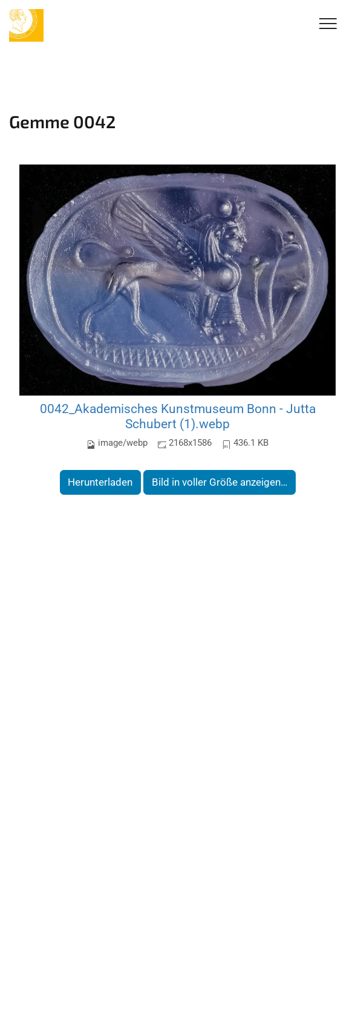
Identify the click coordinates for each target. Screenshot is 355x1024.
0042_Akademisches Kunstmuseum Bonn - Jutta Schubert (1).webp (178, 416)
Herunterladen (100, 482)
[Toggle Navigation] (328, 24)
